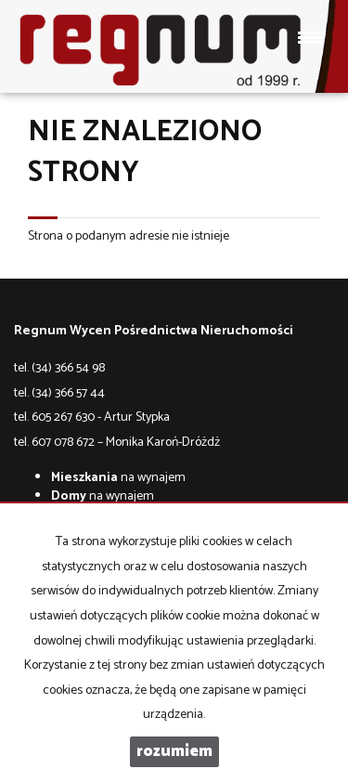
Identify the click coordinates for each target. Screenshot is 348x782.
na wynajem (118, 478)
